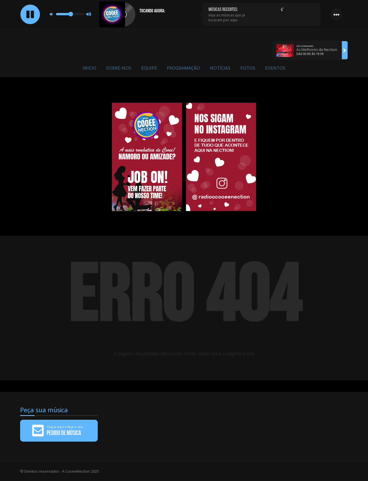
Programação (183, 68)
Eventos (275, 68)
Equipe (149, 68)
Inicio (89, 68)
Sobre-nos (118, 68)
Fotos (247, 68)
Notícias (220, 68)
